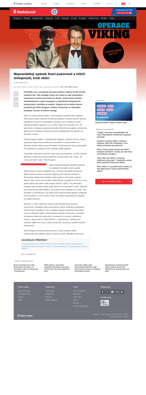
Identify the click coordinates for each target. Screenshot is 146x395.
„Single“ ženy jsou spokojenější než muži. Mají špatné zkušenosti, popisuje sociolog (118, 135)
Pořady (27, 18)
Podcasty (49, 358)
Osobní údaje (105, 375)
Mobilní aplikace (51, 361)
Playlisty (49, 18)
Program (57, 3)
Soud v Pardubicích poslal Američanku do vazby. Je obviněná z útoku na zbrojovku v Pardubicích (26, 329)
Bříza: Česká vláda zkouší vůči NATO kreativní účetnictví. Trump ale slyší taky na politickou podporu (120, 159)
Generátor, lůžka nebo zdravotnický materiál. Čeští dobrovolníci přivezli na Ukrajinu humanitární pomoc (87, 329)
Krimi (110, 106)
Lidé (57, 18)
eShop (20, 361)
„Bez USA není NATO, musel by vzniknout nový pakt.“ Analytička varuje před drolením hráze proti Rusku (119, 171)
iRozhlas (44, 3)
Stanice (83, 3)
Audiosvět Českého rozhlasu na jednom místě (110, 122)
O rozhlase (96, 3)
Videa (111, 18)
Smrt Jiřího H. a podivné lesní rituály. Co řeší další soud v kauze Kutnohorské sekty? (120, 183)
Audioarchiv (38, 18)
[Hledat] (129, 3)
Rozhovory (93, 18)
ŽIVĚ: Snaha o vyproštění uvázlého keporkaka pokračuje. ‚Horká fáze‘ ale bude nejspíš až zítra (56, 329)
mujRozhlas (70, 3)
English (125, 375)
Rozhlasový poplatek (81, 367)
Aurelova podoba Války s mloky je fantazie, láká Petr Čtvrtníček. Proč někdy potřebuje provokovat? (118, 147)
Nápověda (77, 355)
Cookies (95, 375)
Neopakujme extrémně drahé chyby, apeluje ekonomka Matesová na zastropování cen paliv (117, 329)
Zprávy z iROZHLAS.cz (23, 304)
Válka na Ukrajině (24, 352)
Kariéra (75, 361)
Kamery (65, 18)
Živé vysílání (102, 113)
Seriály (104, 18)
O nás (74, 18)
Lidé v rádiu (77, 358)
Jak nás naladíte (79, 352)
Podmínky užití (116, 375)
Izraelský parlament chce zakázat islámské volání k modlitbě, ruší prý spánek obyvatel (52, 287)
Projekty (82, 18)
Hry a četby (101, 106)
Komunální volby (24, 355)
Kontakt (76, 364)
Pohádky (101, 109)
